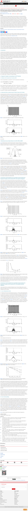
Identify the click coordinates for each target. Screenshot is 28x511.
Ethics (15, 492)
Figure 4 (1, 216)
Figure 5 (7, 197)
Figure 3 (1, 158)
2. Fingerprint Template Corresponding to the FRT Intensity (10, 76)
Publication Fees (16, 496)
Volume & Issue (2, 504)
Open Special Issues (3, 447)
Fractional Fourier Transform (3, 29)
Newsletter (1, 453)
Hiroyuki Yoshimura (5, 12)
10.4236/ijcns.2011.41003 (5, 13)
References (2, 416)
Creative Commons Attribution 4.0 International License (19, 480)
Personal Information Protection (20, 29)
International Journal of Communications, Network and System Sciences (9, 8)
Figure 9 (12, 299)
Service (1, 498)
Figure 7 (1, 201)
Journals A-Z (1, 492)
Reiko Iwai (1, 12)
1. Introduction (2, 50)
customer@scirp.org (4, 466)
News (1, 497)
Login (2, 3)
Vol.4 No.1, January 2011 (21, 8)
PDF (8, 13)
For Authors (15, 494)
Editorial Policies (16, 493)
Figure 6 (1, 252)
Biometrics (15, 29)
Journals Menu (3, 443)
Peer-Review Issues (16, 495)
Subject (1, 493)
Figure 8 (25, 297)
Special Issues (16, 497)
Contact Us (1, 496)
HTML (10, 13)
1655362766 (3, 469)
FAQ (1, 457)
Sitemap (1, 495)
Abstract (1, 15)
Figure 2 (24, 96)
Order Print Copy (2, 454)
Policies (15, 498)
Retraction (15, 503)
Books (1, 494)
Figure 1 (4, 98)
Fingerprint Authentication (10, 29)
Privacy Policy (16, 504)
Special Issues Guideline (4, 450)
